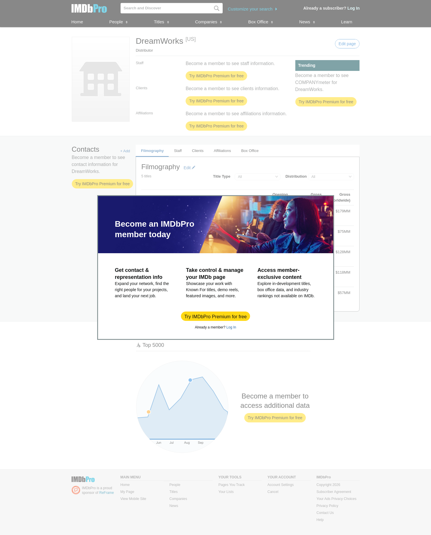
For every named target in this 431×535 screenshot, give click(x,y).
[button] (215, 316)
